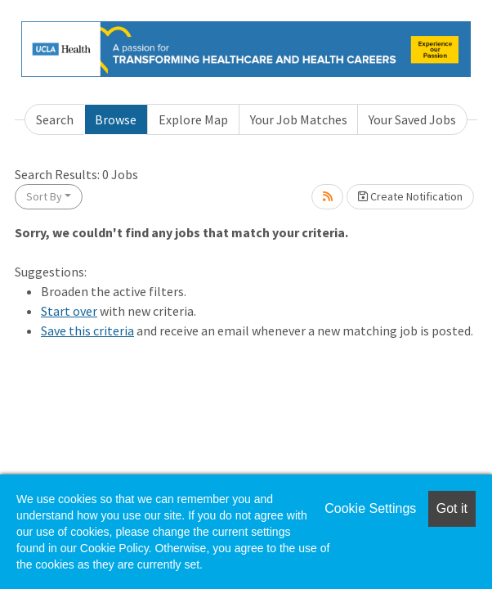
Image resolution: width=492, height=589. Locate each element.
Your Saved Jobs (412, 119)
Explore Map (193, 119)
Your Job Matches (298, 119)
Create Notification (410, 196)
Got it (451, 508)
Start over (69, 311)
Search (55, 119)
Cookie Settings (370, 508)
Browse (115, 119)
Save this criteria (87, 330)
